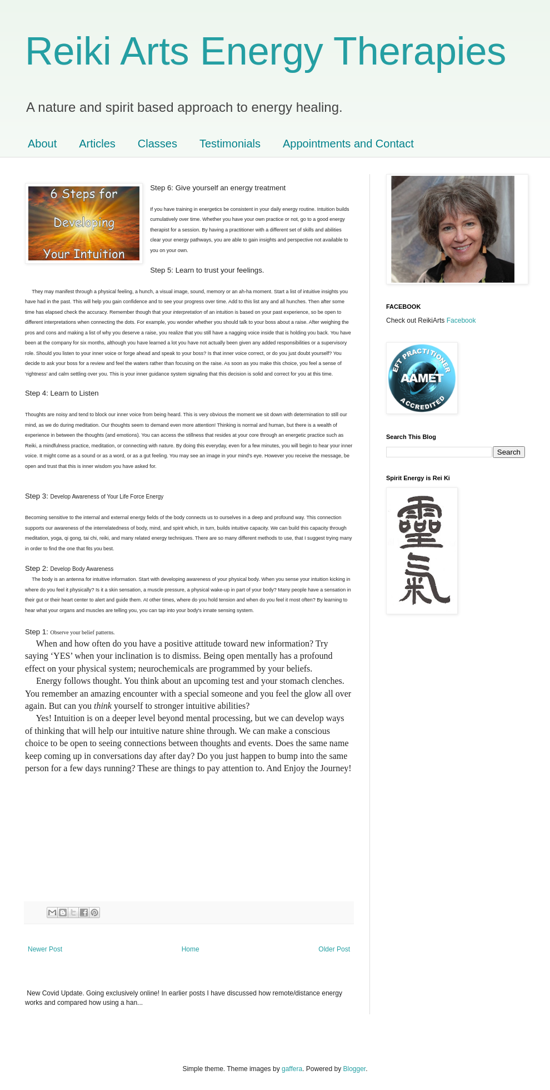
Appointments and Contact (348, 143)
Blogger (354, 1069)
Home (190, 949)
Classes (157, 143)
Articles (97, 143)
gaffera (292, 1069)
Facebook (461, 320)
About (42, 143)
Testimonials (230, 143)
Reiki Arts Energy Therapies (265, 51)
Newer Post (45, 949)
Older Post (334, 949)
